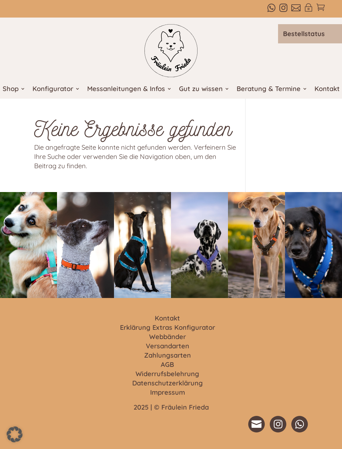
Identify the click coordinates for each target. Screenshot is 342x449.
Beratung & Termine (269, 89)
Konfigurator (52, 89)
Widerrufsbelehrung (167, 374)
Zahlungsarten (167, 355)
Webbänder (167, 337)
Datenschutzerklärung (167, 383)
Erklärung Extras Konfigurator (167, 327)
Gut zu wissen (201, 89)
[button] (14, 434)
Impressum (167, 392)
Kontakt (327, 89)
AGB (167, 365)
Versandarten (167, 346)
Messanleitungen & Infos (126, 89)
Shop (11, 89)
